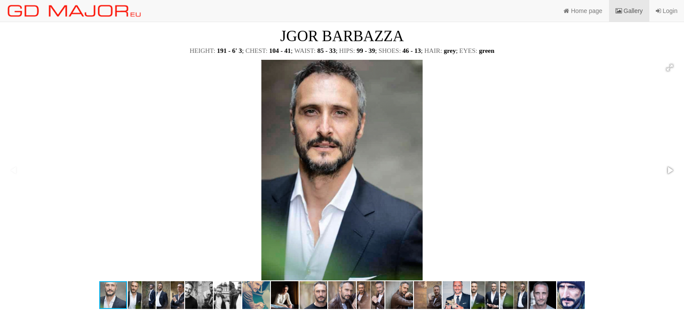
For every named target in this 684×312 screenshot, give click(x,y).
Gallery (629, 10)
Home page (582, 10)
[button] (670, 68)
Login (666, 10)
